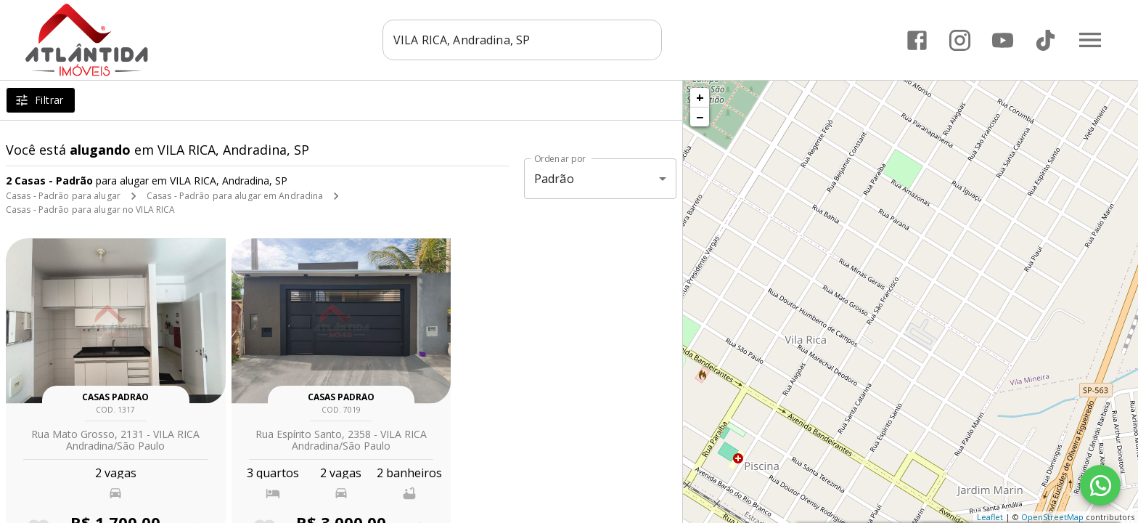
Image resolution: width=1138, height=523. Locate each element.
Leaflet (990, 516)
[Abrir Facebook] (917, 40)
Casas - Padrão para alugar (63, 196)
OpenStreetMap (1052, 516)
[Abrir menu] (1090, 40)
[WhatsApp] (1100, 485)
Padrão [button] (554, 179)
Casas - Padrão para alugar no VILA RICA (90, 209)
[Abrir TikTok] (1045, 40)
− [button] (699, 117)
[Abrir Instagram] (960, 40)
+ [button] (700, 97)
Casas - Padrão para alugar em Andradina (235, 196)
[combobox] (522, 40)
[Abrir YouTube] (1002, 40)
